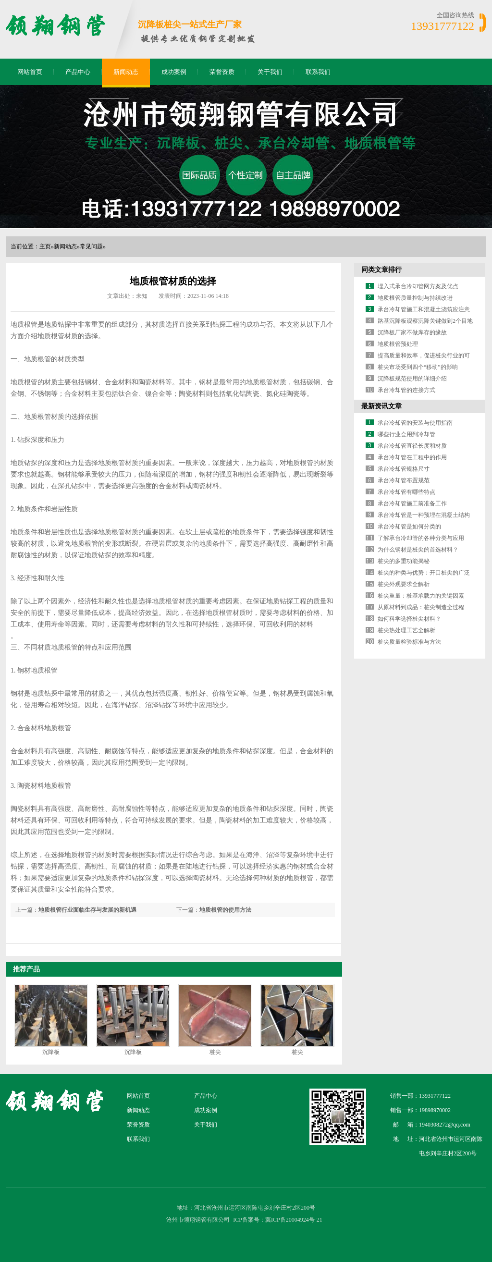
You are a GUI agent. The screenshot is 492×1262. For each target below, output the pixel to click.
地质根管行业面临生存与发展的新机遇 (87, 910)
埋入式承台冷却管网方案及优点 (418, 286)
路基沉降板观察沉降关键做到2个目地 (425, 321)
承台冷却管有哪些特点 (406, 492)
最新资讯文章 (381, 406)
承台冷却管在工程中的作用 (412, 457)
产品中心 (77, 71)
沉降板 (51, 1052)
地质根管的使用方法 (225, 910)
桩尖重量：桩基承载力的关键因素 (421, 595)
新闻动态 (125, 71)
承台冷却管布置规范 (404, 480)
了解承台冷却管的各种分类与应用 (421, 538)
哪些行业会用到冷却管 (406, 434)
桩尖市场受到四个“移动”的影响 (418, 367)
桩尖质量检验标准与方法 (409, 641)
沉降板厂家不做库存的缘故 (412, 332)
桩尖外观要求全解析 (404, 584)
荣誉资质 (221, 71)
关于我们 (270, 71)
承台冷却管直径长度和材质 (412, 445)
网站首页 (29, 71)
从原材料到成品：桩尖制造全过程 (421, 607)
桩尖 (215, 1052)
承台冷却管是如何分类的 (409, 526)
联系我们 (318, 71)
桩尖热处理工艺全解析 (406, 630)
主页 (45, 246)
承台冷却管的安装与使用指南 (415, 422)
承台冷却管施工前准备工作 (412, 503)
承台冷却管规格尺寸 (404, 469)
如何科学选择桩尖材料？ (409, 618)
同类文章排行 (381, 269)
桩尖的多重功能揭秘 (404, 561)
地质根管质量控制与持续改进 (415, 297)
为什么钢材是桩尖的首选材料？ (418, 549)
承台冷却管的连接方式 (406, 390)
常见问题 (91, 246)
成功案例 (173, 71)
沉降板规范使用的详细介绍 (412, 378)
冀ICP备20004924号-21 (293, 1219)
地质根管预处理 (398, 344)
